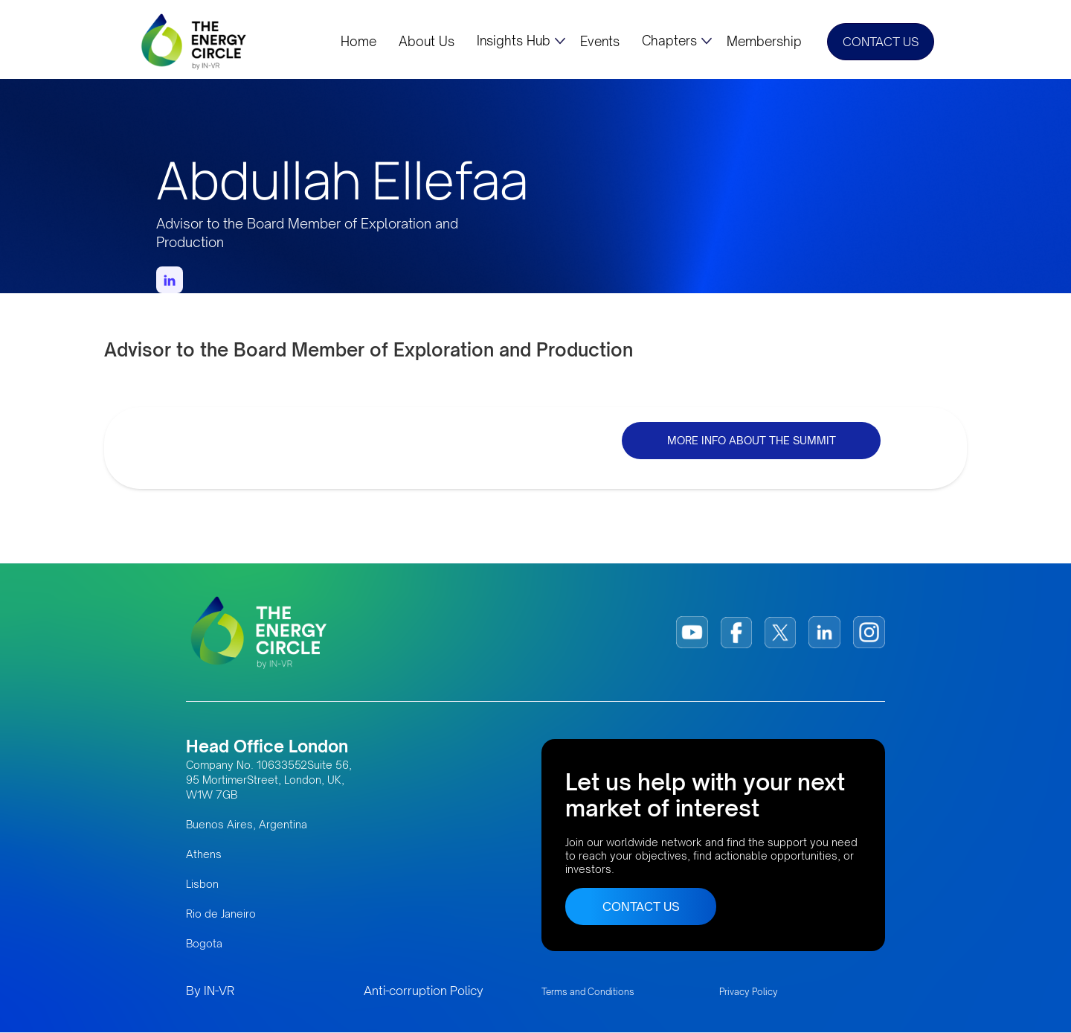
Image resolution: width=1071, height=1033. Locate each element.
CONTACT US (881, 41)
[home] (195, 41)
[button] (521, 40)
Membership (764, 41)
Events (600, 41)
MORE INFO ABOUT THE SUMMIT (751, 440)
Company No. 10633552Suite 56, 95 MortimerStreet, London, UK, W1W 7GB (269, 779)
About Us (426, 41)
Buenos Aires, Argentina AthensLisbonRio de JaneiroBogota (246, 884)
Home (358, 41)
